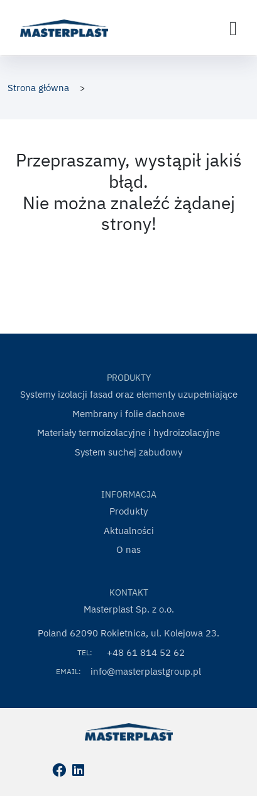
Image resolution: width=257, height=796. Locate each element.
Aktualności (129, 531)
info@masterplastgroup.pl (145, 671)
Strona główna (38, 88)
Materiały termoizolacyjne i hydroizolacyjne (128, 433)
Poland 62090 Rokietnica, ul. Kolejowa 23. (128, 633)
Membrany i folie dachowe (128, 414)
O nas (128, 549)
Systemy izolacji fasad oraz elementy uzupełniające (129, 394)
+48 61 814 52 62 (146, 652)
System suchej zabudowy (128, 452)
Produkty (128, 511)
